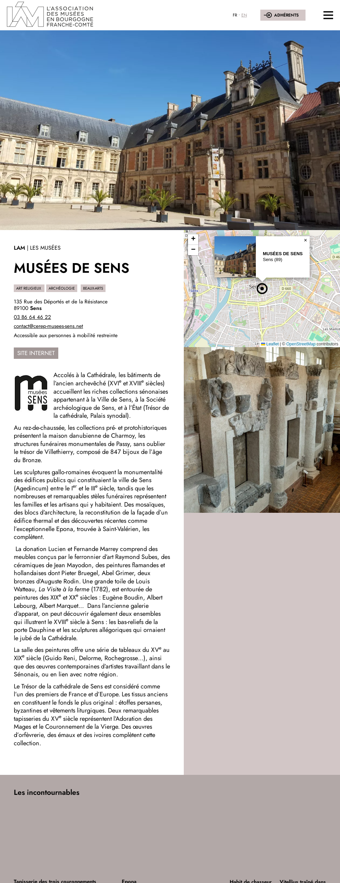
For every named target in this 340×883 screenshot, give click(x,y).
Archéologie (62, 288)
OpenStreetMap (301, 344)
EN (244, 15)
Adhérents (286, 15)
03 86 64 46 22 (32, 317)
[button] (262, 288)
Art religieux (29, 288)
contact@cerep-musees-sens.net (48, 326)
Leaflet (270, 344)
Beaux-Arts (93, 288)
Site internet (36, 353)
